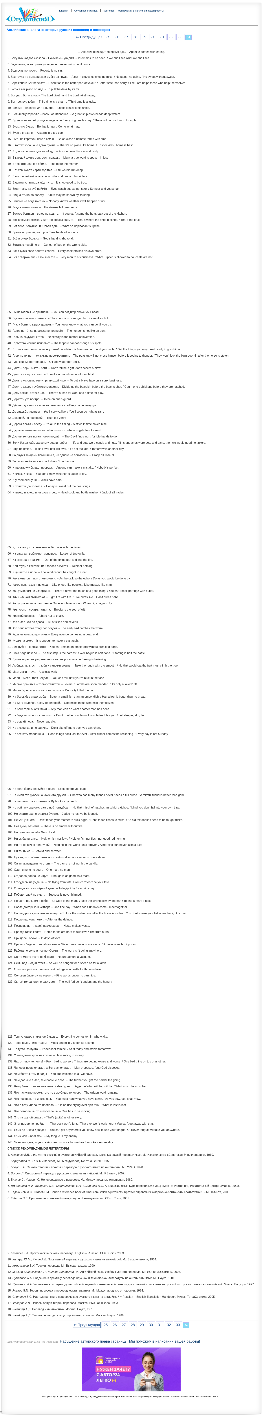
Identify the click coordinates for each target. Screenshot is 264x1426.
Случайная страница (86, 10)
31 (162, 37)
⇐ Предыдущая (89, 37)
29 (144, 37)
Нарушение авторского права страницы (93, 1341)
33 (180, 37)
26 (117, 37)
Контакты (108, 10)
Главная (63, 10)
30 (153, 37)
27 (126, 37)
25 (108, 37)
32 (171, 37)
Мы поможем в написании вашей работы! (141, 10)
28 (135, 37)
